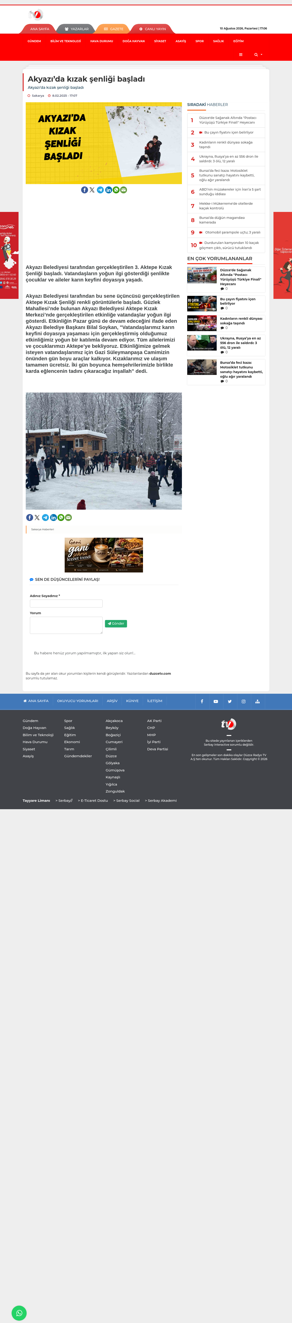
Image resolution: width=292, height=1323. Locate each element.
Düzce (111, 756)
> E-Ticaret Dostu (93, 800)
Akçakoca (114, 721)
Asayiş (181, 41)
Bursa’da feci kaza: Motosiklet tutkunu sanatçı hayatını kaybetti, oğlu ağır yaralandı (241, 370)
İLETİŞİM (154, 701)
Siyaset (160, 41)
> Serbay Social (126, 800)
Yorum (35, 613)
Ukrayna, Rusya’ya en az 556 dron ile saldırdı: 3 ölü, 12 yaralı (240, 343)
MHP (151, 735)
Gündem (34, 41)
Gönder (116, 623)
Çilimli (111, 749)
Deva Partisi (157, 749)
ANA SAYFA (39, 29)
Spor (200, 41)
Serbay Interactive (216, 744)
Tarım (69, 749)
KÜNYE (132, 701)
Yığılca (111, 784)
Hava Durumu (101, 41)
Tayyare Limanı (36, 800)
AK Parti (154, 721)
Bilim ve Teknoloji (66, 41)
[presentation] (140, 607)
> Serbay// (64, 800)
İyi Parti (154, 742)
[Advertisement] (104, 225)
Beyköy (112, 727)
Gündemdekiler (78, 756)
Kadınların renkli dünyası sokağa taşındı (241, 320)
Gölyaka (113, 763)
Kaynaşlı (113, 777)
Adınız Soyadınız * (45, 596)
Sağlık (218, 41)
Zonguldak (115, 791)
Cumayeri (114, 742)
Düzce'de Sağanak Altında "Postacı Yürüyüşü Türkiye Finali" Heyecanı (240, 277)
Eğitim (238, 41)
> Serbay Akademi (161, 800)
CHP (151, 727)
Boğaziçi (113, 735)
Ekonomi (72, 742)
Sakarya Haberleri (42, 529)
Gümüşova (115, 770)
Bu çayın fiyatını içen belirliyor (238, 301)
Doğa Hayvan (134, 41)
